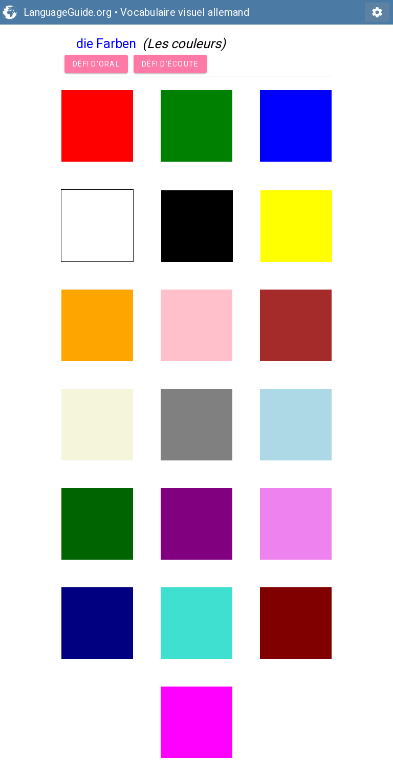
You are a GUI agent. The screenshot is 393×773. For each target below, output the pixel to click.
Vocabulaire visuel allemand (184, 12)
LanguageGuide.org (68, 12)
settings (377, 12)
